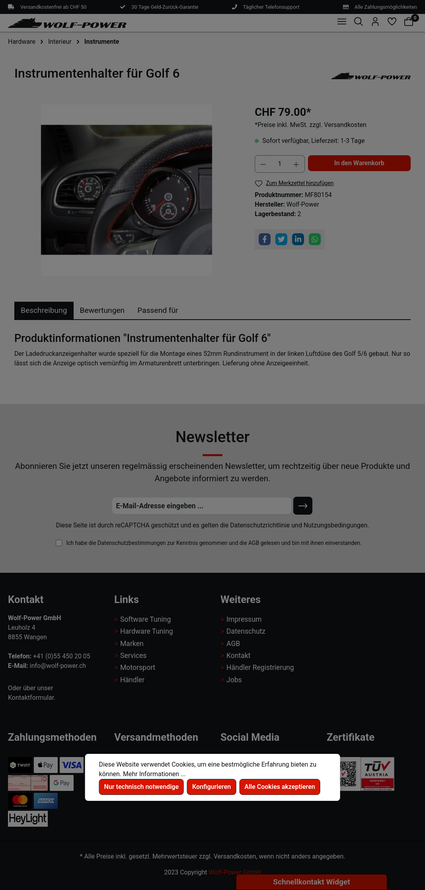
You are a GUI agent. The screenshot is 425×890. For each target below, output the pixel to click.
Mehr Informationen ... (154, 774)
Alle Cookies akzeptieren (279, 786)
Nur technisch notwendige (141, 786)
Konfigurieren (211, 786)
